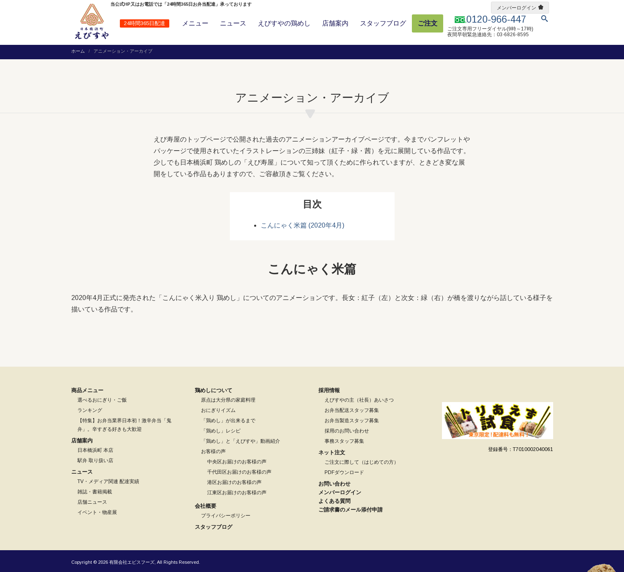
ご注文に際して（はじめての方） (362, 462)
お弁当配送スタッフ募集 (352, 410)
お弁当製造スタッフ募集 (352, 420)
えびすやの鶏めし (284, 23)
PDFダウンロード (344, 472)
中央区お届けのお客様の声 (236, 462)
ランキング (89, 410)
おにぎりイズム (218, 410)
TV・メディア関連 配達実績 (108, 481)
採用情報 (329, 390)
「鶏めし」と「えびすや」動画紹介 (240, 441)
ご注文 (427, 23)
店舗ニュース (92, 502)
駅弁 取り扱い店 (95, 460)
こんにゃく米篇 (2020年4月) (302, 225)
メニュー (195, 23)
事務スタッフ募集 (344, 441)
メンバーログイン (516, 8)
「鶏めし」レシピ (221, 431)
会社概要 (205, 506)
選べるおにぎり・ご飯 (102, 400)
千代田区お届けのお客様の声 (239, 472)
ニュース (233, 23)
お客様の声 (213, 451)
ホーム (78, 51)
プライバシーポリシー (225, 516)
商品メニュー (87, 390)
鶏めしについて (213, 390)
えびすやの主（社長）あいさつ (359, 400)
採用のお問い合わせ (347, 431)
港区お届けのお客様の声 (234, 482)
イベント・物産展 (97, 512)
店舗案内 (335, 23)
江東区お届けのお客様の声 (236, 492)
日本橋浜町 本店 (95, 450)
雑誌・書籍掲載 (94, 492)
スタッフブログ (383, 23)
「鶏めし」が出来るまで (228, 420)
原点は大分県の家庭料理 (228, 400)
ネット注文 (331, 452)
